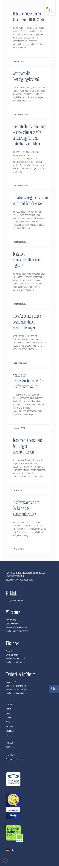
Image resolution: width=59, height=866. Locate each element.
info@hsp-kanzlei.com (14, 600)
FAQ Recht (10, 743)
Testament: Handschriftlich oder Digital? (27, 259)
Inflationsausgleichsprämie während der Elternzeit (31, 200)
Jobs (7, 735)
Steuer (8, 718)
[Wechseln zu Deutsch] (11, 850)
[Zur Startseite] (50, 7)
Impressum (10, 755)
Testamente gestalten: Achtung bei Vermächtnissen (27, 446)
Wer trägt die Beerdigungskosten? (26, 76)
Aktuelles (9, 726)
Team (8, 713)
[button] (5, 860)
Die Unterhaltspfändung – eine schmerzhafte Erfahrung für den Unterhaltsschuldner (29, 135)
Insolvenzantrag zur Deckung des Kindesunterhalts (26, 508)
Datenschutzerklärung (14, 759)
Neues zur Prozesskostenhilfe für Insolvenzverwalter (28, 380)
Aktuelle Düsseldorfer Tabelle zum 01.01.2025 (28, 16)
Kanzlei (9, 709)
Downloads (10, 731)
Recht (8, 722)
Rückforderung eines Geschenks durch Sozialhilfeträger (27, 321)
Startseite (10, 704)
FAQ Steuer (10, 747)
